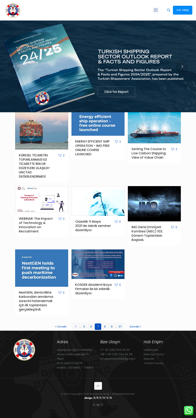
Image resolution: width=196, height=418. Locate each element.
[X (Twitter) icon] (94, 405)
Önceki (60, 326)
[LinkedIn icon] (98, 405)
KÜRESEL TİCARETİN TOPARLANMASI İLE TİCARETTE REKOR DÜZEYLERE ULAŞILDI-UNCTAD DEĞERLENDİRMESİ (34, 166)
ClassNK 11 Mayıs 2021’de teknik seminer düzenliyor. (93, 225)
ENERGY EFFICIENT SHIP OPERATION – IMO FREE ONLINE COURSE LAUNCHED (92, 147)
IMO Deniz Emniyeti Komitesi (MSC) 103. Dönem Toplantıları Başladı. (147, 233)
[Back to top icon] (98, 386)
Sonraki (136, 326)
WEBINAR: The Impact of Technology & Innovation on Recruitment (36, 225)
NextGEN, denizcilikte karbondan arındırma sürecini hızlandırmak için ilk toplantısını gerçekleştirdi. (36, 301)
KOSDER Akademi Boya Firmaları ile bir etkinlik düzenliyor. (93, 288)
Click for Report (116, 92)
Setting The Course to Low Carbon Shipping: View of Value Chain (149, 153)
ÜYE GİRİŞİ (183, 10)
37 (120, 326)
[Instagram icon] (101, 405)
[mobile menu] (156, 10)
